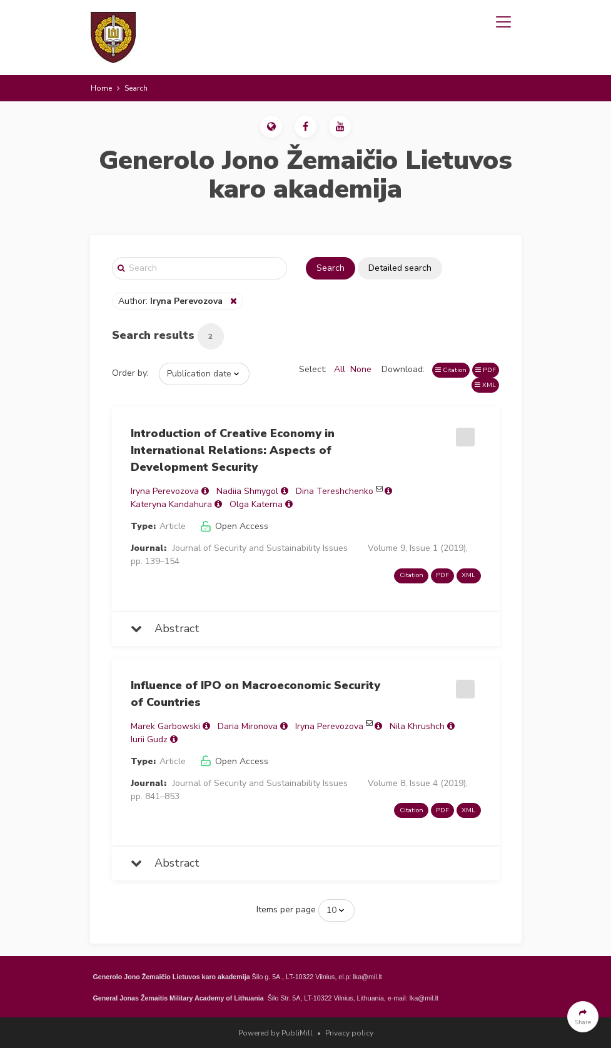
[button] (271, 127)
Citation (451, 370)
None (360, 369)
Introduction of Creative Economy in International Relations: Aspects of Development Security (233, 450)
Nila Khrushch (417, 726)
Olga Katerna (256, 504)
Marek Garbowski (165, 726)
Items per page (286, 909)
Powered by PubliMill (275, 1033)
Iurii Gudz (149, 739)
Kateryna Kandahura (171, 504)
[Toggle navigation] (503, 21)
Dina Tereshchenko (334, 491)
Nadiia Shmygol (247, 491)
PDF (485, 370)
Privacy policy (349, 1033)
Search (330, 268)
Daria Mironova (248, 726)
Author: (171, 301)
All (339, 369)
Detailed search (400, 268)
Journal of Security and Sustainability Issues (260, 548)
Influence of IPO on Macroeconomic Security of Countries (255, 694)
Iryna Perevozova (165, 491)
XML (485, 385)
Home (101, 88)
